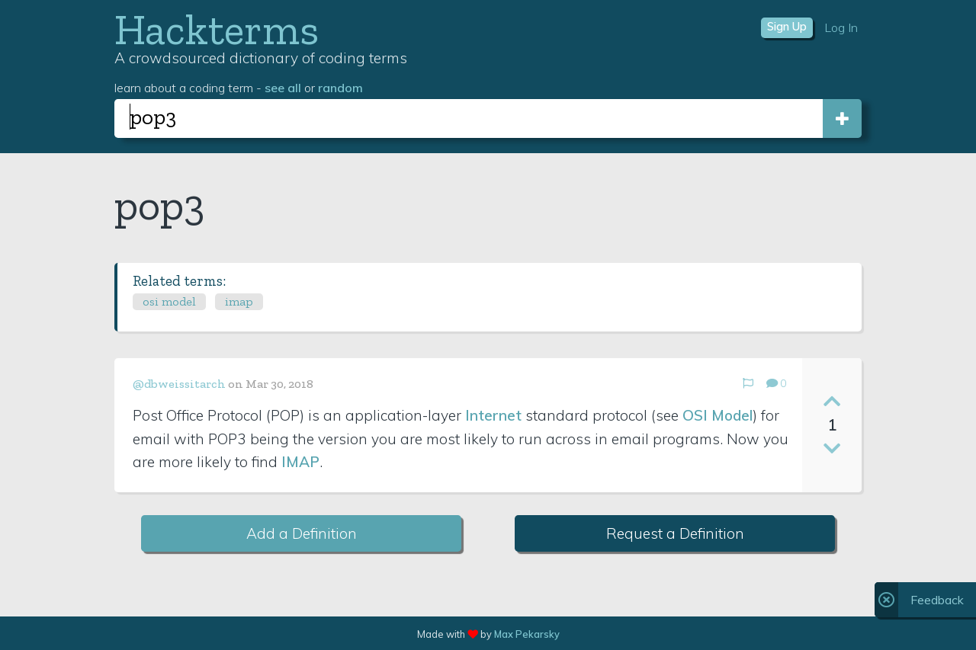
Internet (493, 415)
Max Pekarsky (527, 634)
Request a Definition (675, 533)
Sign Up (787, 27)
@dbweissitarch (179, 383)
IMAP (300, 462)
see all (283, 87)
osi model (169, 301)
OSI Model (717, 415)
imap (239, 301)
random (340, 87)
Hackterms (216, 29)
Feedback (937, 599)
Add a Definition (301, 533)
